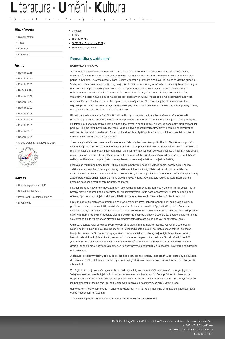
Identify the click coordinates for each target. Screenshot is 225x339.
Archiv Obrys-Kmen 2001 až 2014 (37, 142)
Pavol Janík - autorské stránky (35, 196)
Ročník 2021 (25, 96)
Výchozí (189, 15)
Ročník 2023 (25, 84)
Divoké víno (24, 202)
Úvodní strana (26, 36)
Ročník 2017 (25, 119)
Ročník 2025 (25, 72)
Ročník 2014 (25, 136)
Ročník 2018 (25, 113)
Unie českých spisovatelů (32, 185)
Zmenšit (201, 15)
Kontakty (23, 48)
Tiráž (21, 42)
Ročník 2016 (25, 125)
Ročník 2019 (25, 107)
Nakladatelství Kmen (29, 191)
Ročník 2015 (25, 131)
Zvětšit (178, 15)
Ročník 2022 (25, 90)
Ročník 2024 (25, 78)
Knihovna (23, 54)
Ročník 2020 (25, 101)
